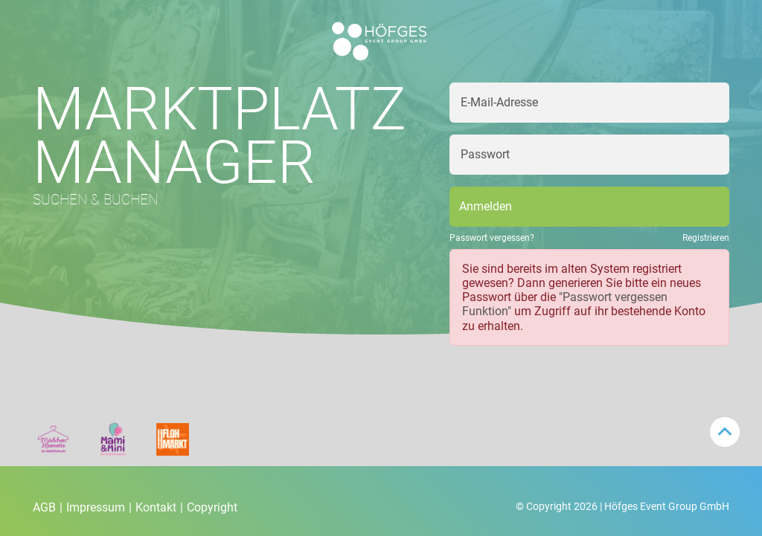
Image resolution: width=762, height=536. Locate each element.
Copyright (212, 507)
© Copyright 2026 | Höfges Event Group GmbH (622, 506)
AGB (48, 507)
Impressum (99, 507)
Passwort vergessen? (491, 238)
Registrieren (705, 238)
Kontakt (159, 507)
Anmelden (485, 206)
